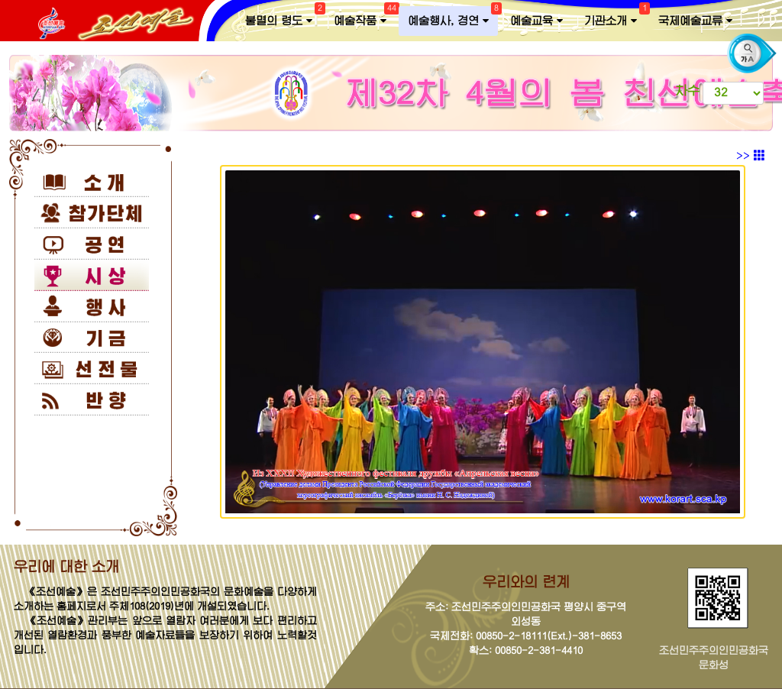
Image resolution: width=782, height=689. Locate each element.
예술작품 (365, 17)
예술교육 (536, 21)
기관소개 (615, 17)
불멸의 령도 (283, 17)
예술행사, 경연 (453, 17)
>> (750, 155)
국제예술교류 (695, 21)
